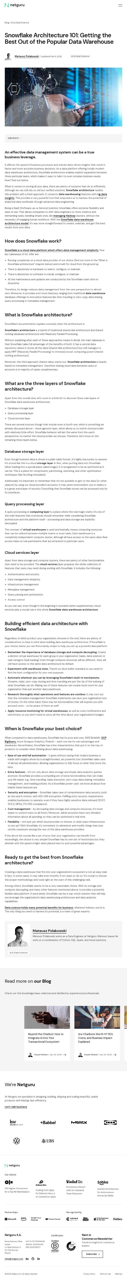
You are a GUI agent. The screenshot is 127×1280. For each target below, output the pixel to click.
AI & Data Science (20, 22)
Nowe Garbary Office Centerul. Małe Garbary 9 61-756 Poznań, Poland (13, 1247)
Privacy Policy (89, 1274)
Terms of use (105, 1274)
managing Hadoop (64, 215)
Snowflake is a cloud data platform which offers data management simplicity (52, 250)
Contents (13, 138)
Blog (7, 22)
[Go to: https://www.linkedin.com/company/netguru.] (39, 1259)
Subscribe (93, 1254)
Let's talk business (16, 1106)
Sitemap (118, 1274)
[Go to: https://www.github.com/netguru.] (33, 1259)
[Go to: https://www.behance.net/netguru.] (27, 1259)
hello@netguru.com (14, 1259)
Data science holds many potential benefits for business (39, 907)
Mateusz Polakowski (27, 56)
